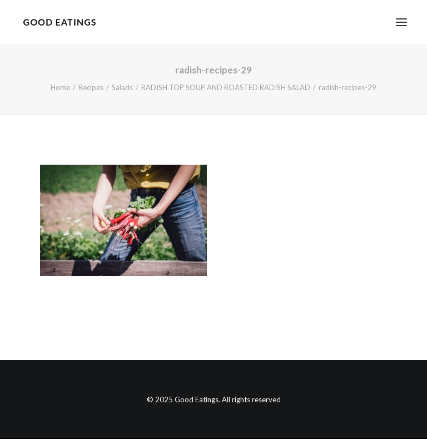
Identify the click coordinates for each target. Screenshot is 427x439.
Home (60, 87)
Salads (122, 87)
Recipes (90, 87)
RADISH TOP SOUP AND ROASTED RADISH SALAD (225, 87)
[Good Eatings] (59, 22)
